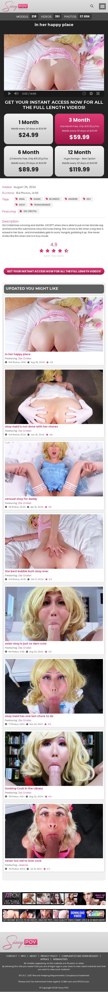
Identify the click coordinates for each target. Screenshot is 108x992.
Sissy (20, 204)
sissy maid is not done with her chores (31, 426)
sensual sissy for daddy (21, 499)
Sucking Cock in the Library (24, 788)
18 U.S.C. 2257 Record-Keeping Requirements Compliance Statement (54, 975)
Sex (87, 199)
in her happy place (17, 354)
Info (23, 956)
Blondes (52, 199)
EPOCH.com (83, 981)
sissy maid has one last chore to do (29, 716)
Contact (11, 956)
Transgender (40, 204)
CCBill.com (66, 981)
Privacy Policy (49, 956)
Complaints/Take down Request (80, 956)
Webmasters (60, 959)
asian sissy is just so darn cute (26, 643)
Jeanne (23, 865)
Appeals (44, 959)
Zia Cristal (28, 211)
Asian (35, 199)
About (33, 956)
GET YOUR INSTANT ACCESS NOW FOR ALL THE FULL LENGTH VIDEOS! (54, 271)
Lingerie (71, 199)
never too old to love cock (23, 860)
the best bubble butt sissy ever (26, 571)
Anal (20, 199)
